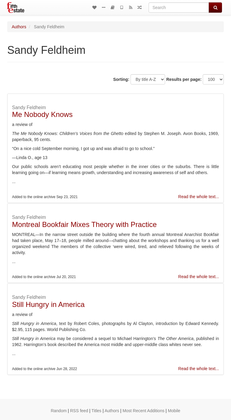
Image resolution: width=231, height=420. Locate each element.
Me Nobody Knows (42, 114)
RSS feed (79, 410)
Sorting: (121, 79)
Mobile (174, 410)
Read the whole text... (198, 196)
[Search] (179, 7)
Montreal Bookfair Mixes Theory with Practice (84, 224)
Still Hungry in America (48, 304)
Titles (96, 410)
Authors (19, 26)
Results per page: (184, 79)
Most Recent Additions (143, 410)
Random (59, 410)
